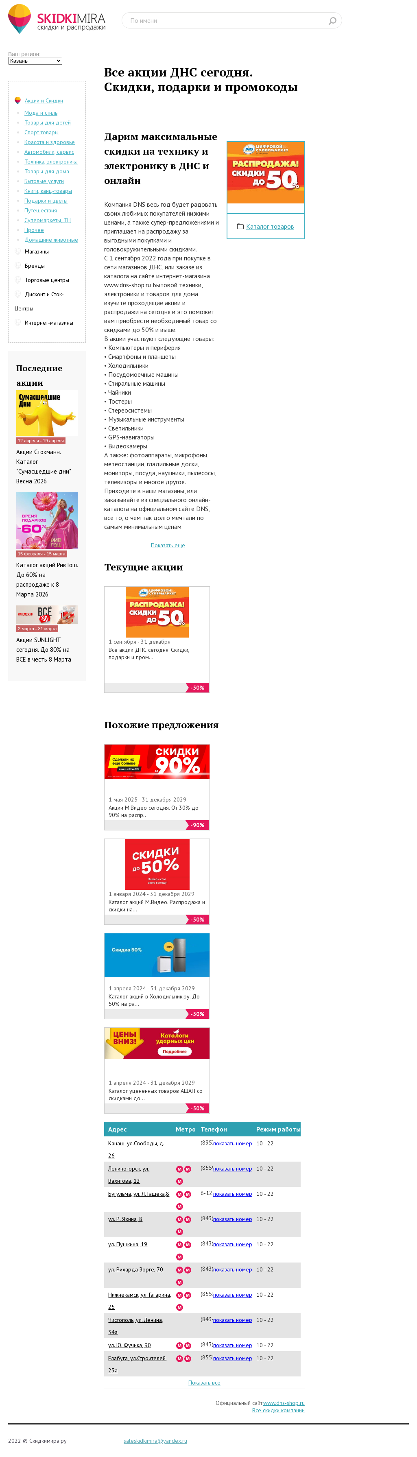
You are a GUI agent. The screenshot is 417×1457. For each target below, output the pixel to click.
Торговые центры (47, 280)
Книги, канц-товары (48, 190)
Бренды (35, 265)
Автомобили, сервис (49, 151)
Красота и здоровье (49, 142)
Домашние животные (51, 239)
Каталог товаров (270, 226)
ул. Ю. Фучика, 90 (129, 1345)
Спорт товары (41, 132)
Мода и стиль (40, 112)
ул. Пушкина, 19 (127, 1244)
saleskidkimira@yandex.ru (155, 1440)
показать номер (232, 1143)
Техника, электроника (51, 161)
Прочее (34, 230)
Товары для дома (46, 171)
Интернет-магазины (49, 322)
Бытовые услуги (44, 181)
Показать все (204, 1382)
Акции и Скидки (44, 100)
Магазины (37, 251)
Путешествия (40, 210)
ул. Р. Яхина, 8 (125, 1219)
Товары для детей (47, 122)
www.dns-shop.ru (284, 1403)
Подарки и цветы (46, 200)
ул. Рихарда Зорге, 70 (135, 1269)
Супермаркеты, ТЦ (47, 220)
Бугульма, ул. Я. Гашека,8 (138, 1193)
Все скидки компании (278, 1410)
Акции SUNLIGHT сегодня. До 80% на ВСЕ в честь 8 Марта (43, 649)
